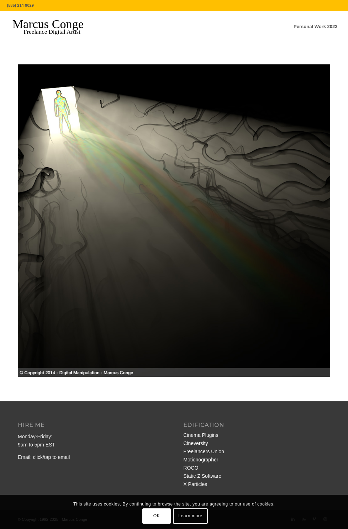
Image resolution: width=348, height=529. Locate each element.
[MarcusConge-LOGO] (53, 27)
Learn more (190, 515)
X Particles (195, 484)
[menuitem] (315, 27)
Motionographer (200, 459)
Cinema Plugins (200, 435)
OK (156, 515)
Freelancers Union (203, 451)
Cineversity (195, 443)
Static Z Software (202, 476)
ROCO (190, 468)
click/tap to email (51, 457)
